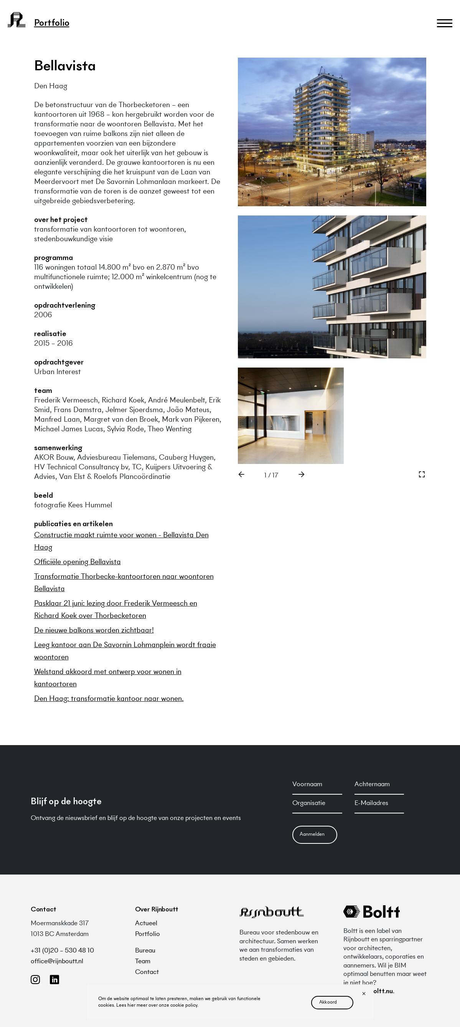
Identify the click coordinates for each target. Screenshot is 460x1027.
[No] (364, 994)
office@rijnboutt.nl (57, 961)
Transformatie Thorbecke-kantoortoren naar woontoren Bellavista (124, 583)
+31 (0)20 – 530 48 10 (62, 950)
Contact (147, 972)
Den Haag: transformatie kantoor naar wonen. (109, 699)
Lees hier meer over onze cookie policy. (157, 1005)
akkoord (328, 1002)
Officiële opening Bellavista (77, 562)
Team (142, 961)
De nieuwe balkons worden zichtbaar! (94, 630)
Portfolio (147, 934)
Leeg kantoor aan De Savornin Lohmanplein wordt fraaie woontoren (125, 651)
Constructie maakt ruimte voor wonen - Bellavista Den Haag (121, 542)
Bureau (145, 950)
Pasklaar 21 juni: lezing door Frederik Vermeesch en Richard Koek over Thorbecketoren (115, 610)
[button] (241, 476)
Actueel (146, 923)
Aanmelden (312, 834)
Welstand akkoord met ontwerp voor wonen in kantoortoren (107, 678)
